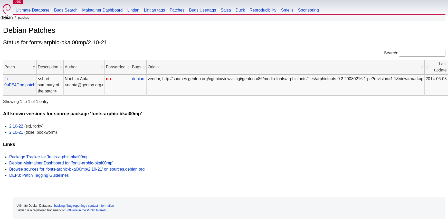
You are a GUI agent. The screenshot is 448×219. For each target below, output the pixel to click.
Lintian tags (154, 10)
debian (138, 79)
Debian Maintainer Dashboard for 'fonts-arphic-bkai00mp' (61, 163)
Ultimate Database (33, 10)
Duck (240, 10)
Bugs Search (66, 10)
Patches (177, 10)
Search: (391, 53)
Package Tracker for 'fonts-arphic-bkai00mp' (49, 157)
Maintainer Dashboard (102, 10)
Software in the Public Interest (85, 210)
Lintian (133, 10)
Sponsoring (308, 10)
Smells (287, 10)
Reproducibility (263, 10)
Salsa (226, 10)
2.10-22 (16, 126)
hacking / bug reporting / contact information (84, 205)
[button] (33, 67)
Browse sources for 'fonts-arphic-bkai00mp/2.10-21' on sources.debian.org (77, 169)
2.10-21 (16, 132)
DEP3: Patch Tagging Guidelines (39, 175)
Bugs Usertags (202, 10)
